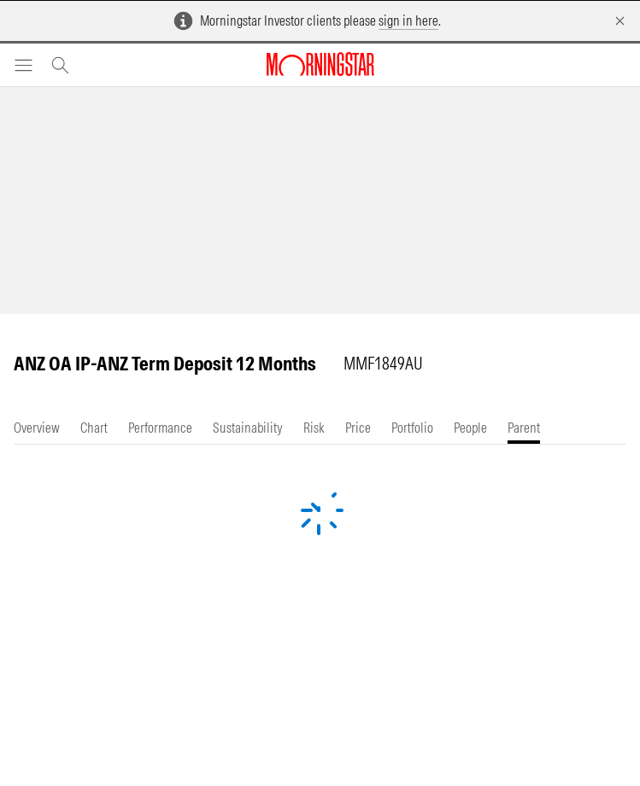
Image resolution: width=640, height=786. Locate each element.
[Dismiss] (620, 21)
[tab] (37, 428)
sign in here (408, 20)
